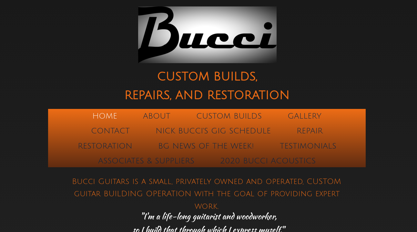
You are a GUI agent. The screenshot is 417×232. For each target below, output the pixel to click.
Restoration (105, 146)
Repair (310, 131)
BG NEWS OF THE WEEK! (206, 146)
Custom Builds (229, 116)
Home (104, 116)
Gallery (304, 116)
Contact (110, 131)
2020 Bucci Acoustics (268, 161)
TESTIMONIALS (308, 146)
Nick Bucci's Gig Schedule (213, 131)
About (156, 116)
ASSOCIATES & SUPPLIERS (146, 161)
